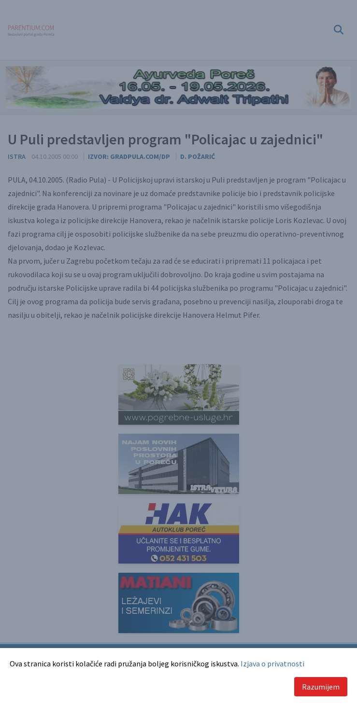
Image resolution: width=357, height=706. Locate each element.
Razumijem (321, 687)
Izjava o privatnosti (272, 663)
